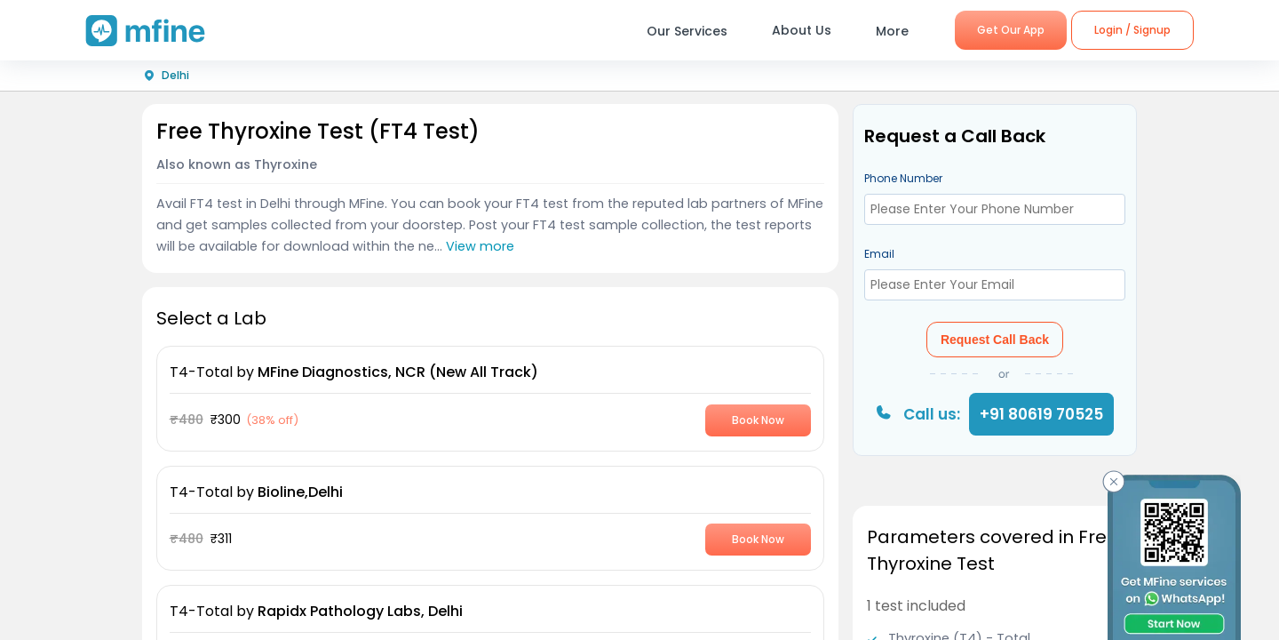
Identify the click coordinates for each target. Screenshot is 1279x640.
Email (879, 253)
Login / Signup (1132, 29)
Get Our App (1011, 29)
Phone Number (903, 178)
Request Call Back (995, 339)
